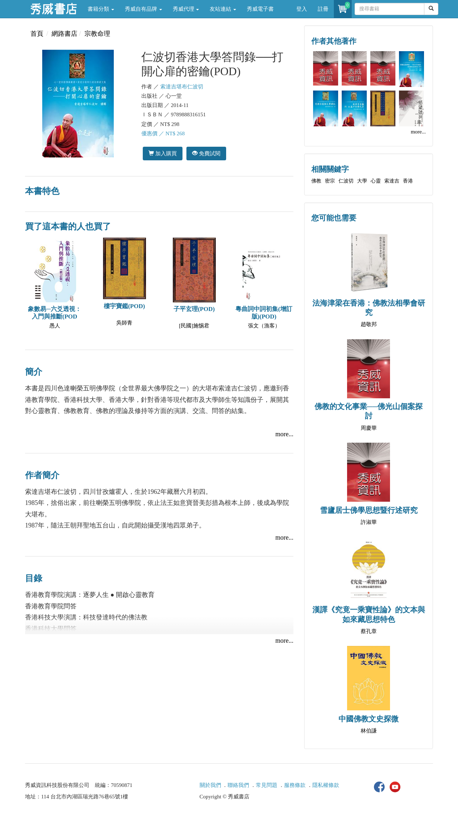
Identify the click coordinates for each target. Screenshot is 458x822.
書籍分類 (101, 9)
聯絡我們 (238, 785)
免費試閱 (206, 153)
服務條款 (295, 785)
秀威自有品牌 (143, 9)
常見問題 (266, 785)
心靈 (376, 181)
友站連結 (223, 9)
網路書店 (64, 33)
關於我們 (210, 785)
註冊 (323, 9)
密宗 (330, 181)
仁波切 (346, 181)
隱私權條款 (325, 785)
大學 (362, 181)
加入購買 (162, 153)
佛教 (316, 181)
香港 (408, 181)
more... (284, 434)
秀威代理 (186, 9)
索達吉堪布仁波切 (181, 86)
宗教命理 (97, 33)
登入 (301, 9)
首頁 (36, 33)
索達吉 (391, 181)
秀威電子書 (260, 9)
